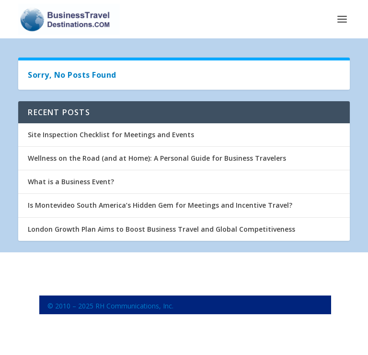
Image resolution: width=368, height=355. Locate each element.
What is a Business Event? (71, 181)
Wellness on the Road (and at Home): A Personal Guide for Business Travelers (157, 158)
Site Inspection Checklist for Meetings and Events (111, 134)
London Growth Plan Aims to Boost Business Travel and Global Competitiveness (161, 229)
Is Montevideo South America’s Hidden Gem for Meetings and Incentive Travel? (160, 205)
